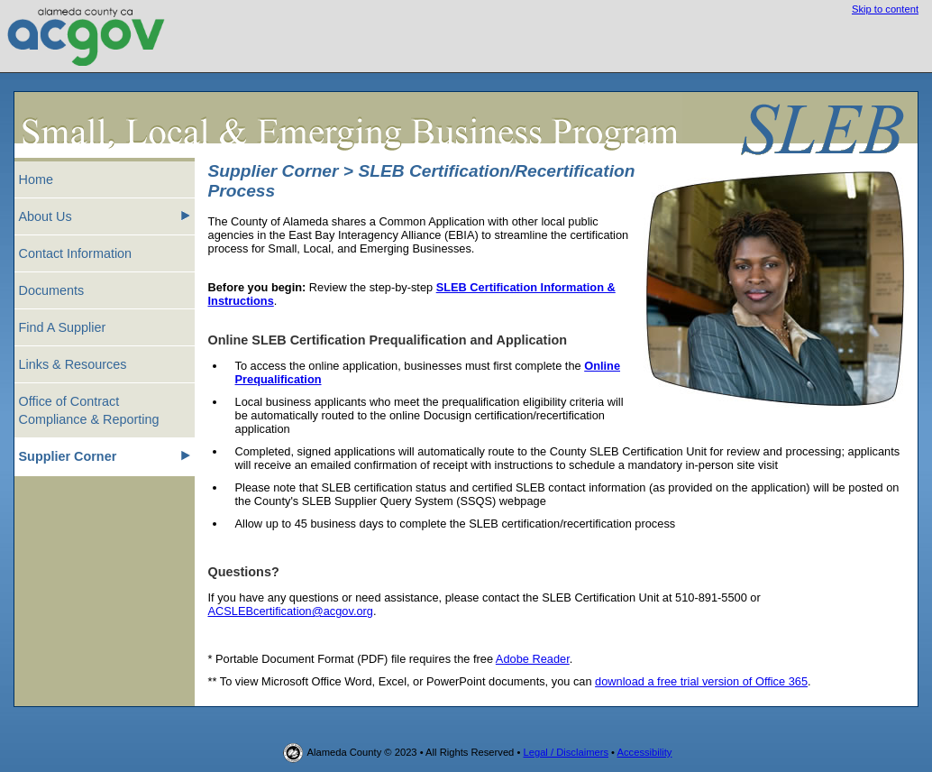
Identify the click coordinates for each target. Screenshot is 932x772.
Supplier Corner (104, 455)
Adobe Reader (533, 659)
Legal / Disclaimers (565, 752)
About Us (104, 215)
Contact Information (75, 253)
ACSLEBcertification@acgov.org (290, 611)
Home (36, 179)
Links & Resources (73, 364)
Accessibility (644, 752)
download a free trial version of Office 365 (701, 681)
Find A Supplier (62, 327)
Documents (52, 290)
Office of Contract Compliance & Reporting (89, 410)
